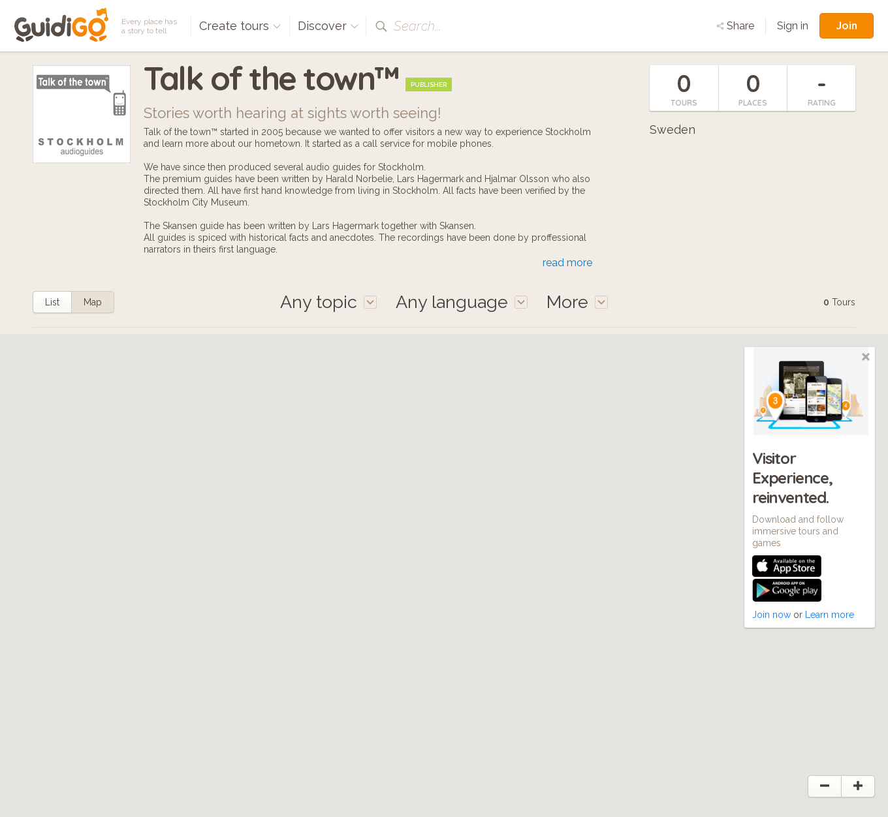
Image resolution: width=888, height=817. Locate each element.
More (577, 302)
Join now (771, 614)
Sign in (792, 26)
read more (567, 262)
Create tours (240, 26)
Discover (328, 26)
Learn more (829, 614)
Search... (417, 26)
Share (735, 26)
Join (846, 25)
